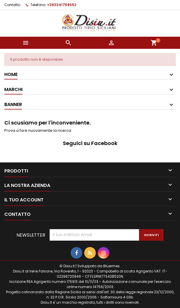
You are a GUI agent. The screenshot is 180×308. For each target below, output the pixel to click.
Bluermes (111, 266)
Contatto (12, 4)
